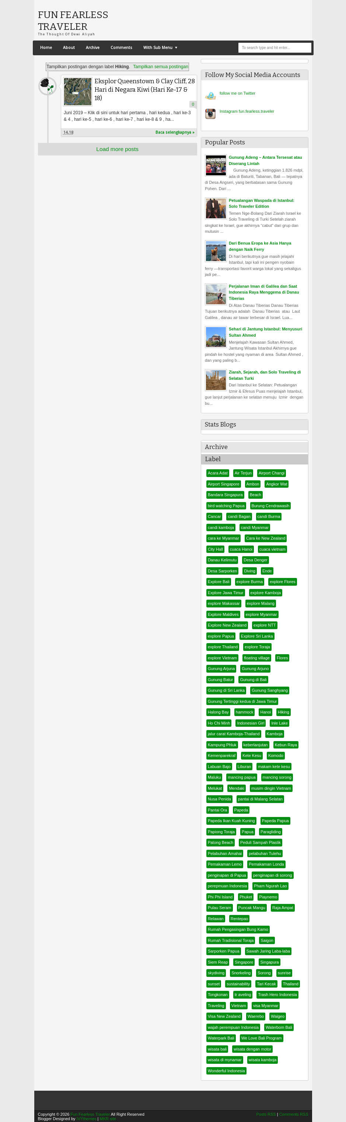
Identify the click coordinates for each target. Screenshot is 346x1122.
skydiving (216, 973)
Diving (249, 571)
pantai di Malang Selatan (260, 799)
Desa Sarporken (222, 571)
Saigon (267, 940)
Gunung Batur (220, 679)
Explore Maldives (223, 614)
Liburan (244, 766)
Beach (255, 494)
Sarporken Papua (224, 951)
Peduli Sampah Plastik (260, 842)
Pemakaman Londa (266, 864)
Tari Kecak (266, 984)
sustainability (238, 984)
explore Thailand (223, 647)
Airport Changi (271, 473)
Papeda (241, 810)
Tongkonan (218, 994)
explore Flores (283, 581)
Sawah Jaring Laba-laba (268, 951)
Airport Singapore (224, 484)
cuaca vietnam (272, 549)
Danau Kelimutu (222, 560)
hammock (245, 712)
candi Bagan (239, 516)
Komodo (275, 755)
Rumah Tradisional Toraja (231, 940)
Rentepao (239, 918)
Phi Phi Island (220, 897)
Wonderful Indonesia (226, 1071)
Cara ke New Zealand (265, 538)
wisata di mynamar (225, 1060)
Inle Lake (279, 723)
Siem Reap (218, 962)
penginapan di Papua (227, 875)
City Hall (215, 549)
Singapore (244, 962)
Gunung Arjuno (255, 668)
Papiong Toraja (221, 832)
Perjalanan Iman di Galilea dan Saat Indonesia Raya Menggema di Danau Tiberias (264, 292)
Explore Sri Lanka (257, 636)
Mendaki (236, 788)
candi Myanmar (255, 527)
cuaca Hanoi (241, 549)
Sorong (264, 973)
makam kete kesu (274, 766)
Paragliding (271, 832)
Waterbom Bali (279, 1027)
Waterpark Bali (221, 1038)
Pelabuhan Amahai (225, 853)
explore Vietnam (222, 658)
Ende (267, 571)
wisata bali (217, 1049)
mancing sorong (277, 777)
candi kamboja (221, 527)
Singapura (269, 962)
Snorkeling (241, 973)
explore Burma (250, 581)
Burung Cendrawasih (271, 506)
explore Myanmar (261, 614)
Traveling (216, 1005)
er (237, 93)
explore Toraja (257, 647)
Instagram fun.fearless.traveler (247, 111)
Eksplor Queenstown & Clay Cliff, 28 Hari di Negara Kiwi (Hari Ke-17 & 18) (144, 90)
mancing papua (241, 777)
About (69, 47)
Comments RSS (293, 1114)
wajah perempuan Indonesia (233, 1027)
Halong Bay (218, 712)
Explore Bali (219, 581)
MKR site (107, 1118)
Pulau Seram (219, 907)
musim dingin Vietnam (271, 788)
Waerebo (256, 1016)
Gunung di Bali (253, 679)
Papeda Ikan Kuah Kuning (231, 820)
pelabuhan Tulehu (265, 853)
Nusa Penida (219, 799)
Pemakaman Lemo (225, 864)
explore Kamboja (266, 592)
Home (46, 47)
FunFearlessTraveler (47, 86)
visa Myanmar (265, 1005)
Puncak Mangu (251, 907)
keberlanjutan (256, 745)
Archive (92, 47)
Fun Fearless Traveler (73, 20)
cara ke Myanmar (223, 538)
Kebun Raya (286, 745)
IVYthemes (87, 1118)
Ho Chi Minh (219, 723)
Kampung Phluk (222, 745)
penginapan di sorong (272, 875)
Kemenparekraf (221, 755)
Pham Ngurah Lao (270, 886)
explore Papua (221, 636)
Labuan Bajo (219, 766)
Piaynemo (268, 897)
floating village (257, 658)
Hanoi (265, 712)
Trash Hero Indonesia (277, 994)
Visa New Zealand (224, 1016)
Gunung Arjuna (221, 668)
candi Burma (269, 516)
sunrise (284, 973)
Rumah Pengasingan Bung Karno (238, 929)
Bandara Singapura (225, 494)
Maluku (214, 777)
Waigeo (277, 1016)
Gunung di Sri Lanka (226, 690)
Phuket (246, 897)
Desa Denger (256, 560)
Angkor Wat (276, 484)
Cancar (214, 516)
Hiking (283, 712)
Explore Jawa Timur (226, 592)
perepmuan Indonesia (227, 886)
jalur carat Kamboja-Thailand (234, 734)
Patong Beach (220, 842)
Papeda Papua (275, 820)
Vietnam (238, 1005)
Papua (248, 832)
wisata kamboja (263, 1060)
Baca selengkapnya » (175, 132)
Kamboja (275, 734)
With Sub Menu (157, 47)
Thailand (290, 984)
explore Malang (261, 603)
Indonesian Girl (250, 723)
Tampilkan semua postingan (160, 66)
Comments (121, 47)
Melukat (215, 788)
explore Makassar (224, 603)
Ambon (253, 484)
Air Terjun (243, 473)
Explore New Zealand (227, 625)
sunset (214, 984)
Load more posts (117, 149)
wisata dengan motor (252, 1049)
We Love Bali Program (261, 1038)
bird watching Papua (226, 506)
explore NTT (265, 625)
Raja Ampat (282, 907)
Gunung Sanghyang (270, 690)
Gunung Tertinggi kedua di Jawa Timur (242, 701)
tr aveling (243, 994)
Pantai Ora (217, 810)
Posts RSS (266, 1114)
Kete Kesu (251, 755)
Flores (282, 658)
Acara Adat (218, 473)
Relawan (216, 918)
